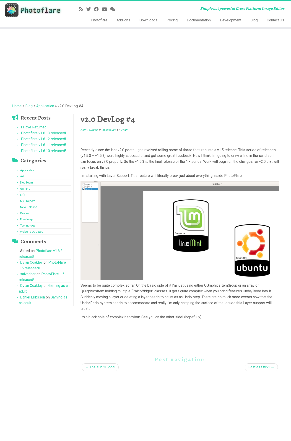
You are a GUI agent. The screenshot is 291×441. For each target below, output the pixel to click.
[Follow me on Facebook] (98, 9)
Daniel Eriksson (32, 297)
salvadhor (28, 274)
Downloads (148, 20)
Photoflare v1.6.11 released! (43, 145)
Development (230, 20)
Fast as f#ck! (261, 367)
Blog (254, 20)
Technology (27, 225)
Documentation (199, 20)
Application (45, 106)
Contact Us (275, 20)
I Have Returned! (34, 127)
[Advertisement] (145, 65)
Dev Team (26, 182)
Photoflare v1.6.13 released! (43, 133)
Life (22, 194)
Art (22, 176)
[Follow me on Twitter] (90, 9)
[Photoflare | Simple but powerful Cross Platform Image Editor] (33, 10)
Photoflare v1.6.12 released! (43, 139)
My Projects (27, 201)
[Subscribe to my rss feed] (82, 9)
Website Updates (31, 231)
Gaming (25, 188)
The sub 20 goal (100, 367)
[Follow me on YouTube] (106, 9)
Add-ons (123, 20)
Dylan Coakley (31, 262)
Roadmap (26, 219)
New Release (28, 207)
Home (17, 106)
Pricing (172, 20)
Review (24, 213)
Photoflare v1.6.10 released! (43, 151)
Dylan (123, 129)
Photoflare (99, 20)
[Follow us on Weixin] (114, 9)
